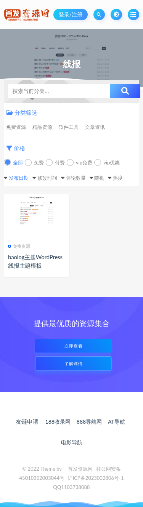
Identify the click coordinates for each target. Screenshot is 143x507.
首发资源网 (80, 469)
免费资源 (16, 127)
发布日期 (19, 178)
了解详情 (73, 363)
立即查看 (73, 345)
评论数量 (76, 178)
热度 (118, 178)
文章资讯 (95, 127)
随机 (99, 178)
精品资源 (42, 127)
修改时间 (47, 178)
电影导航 (71, 442)
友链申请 (27, 421)
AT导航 (116, 421)
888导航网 (89, 421)
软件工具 (69, 127)
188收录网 (58, 421)
